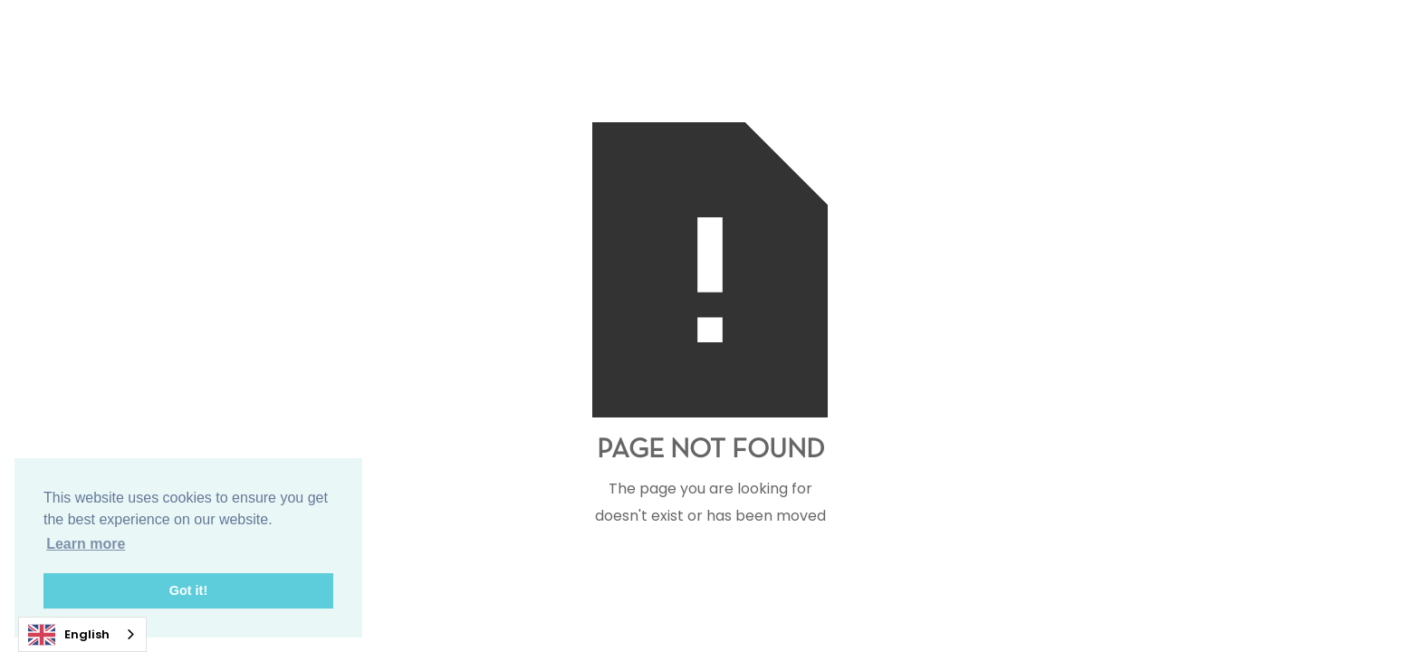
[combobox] (82, 634)
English (69, 635)
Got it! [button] (188, 590)
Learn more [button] (85, 543)
